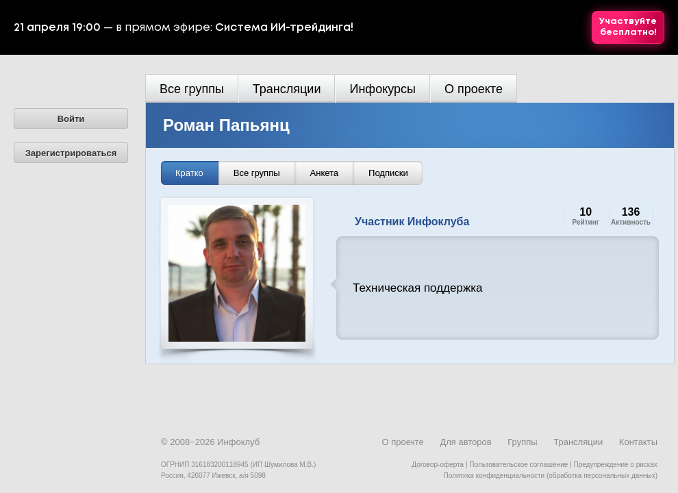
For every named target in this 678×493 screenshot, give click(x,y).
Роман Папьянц (226, 125)
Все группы (192, 89)
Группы (522, 442)
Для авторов (465, 442)
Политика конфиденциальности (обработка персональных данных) (550, 475)
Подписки (388, 173)
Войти (71, 119)
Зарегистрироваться (71, 153)
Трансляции (287, 89)
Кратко (189, 173)
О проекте (473, 89)
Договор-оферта (438, 464)
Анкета (324, 173)
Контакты (638, 442)
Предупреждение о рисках (615, 464)
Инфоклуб (238, 442)
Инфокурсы (382, 89)
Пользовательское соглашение (518, 464)
